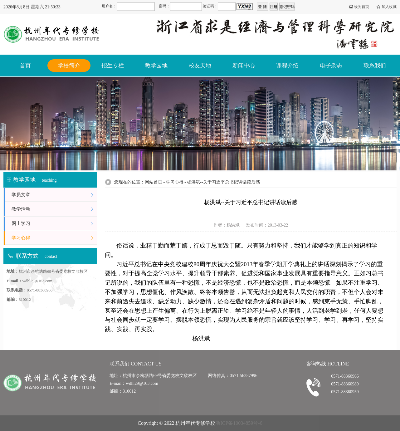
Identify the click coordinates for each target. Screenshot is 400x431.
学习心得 (54, 238)
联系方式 (27, 256)
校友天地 (200, 65)
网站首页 (153, 182)
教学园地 (156, 65)
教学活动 (54, 209)
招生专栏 (112, 65)
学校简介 (69, 65)
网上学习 (54, 224)
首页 (25, 65)
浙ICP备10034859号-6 (238, 423)
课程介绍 (287, 65)
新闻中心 (243, 65)
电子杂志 (331, 65)
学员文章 (54, 195)
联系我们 (374, 65)
